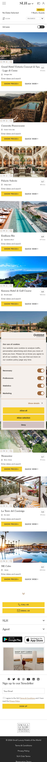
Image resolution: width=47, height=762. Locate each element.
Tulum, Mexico (8, 460)
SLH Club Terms (23, 756)
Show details (34, 403)
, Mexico (6, 570)
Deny (23, 425)
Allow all (23, 411)
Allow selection (23, 418)
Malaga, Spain (7, 185)
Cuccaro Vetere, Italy (9, 130)
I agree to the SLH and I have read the (23, 699)
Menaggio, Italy (8, 74)
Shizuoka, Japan (8, 295)
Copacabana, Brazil (9, 240)
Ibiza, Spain (7, 515)
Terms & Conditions (27, 698)
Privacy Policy (15, 701)
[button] (1, 62)
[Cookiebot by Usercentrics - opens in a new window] (33, 335)
